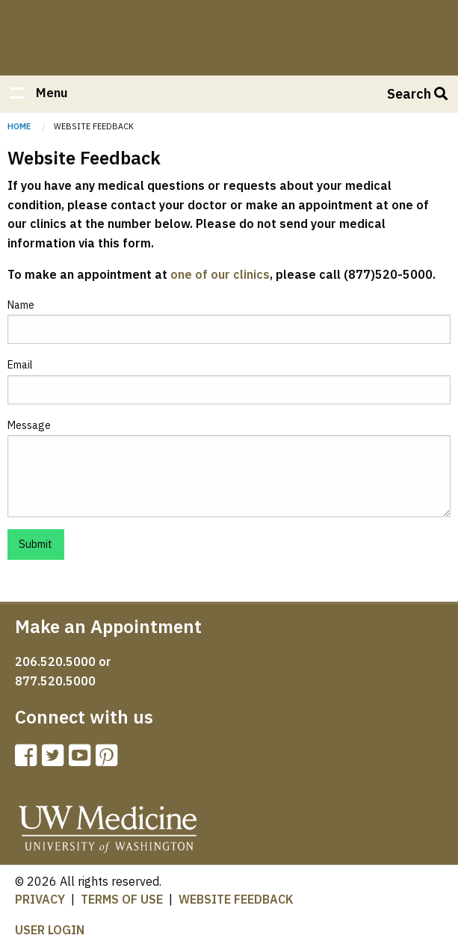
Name (20, 305)
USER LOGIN (49, 929)
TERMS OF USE (122, 899)
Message (29, 425)
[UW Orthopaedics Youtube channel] (82, 760)
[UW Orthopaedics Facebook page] (28, 760)
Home (229, 32)
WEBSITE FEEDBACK (236, 899)
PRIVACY (40, 899)
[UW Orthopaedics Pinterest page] (109, 760)
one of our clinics (220, 274)
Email (20, 364)
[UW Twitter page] (55, 760)
